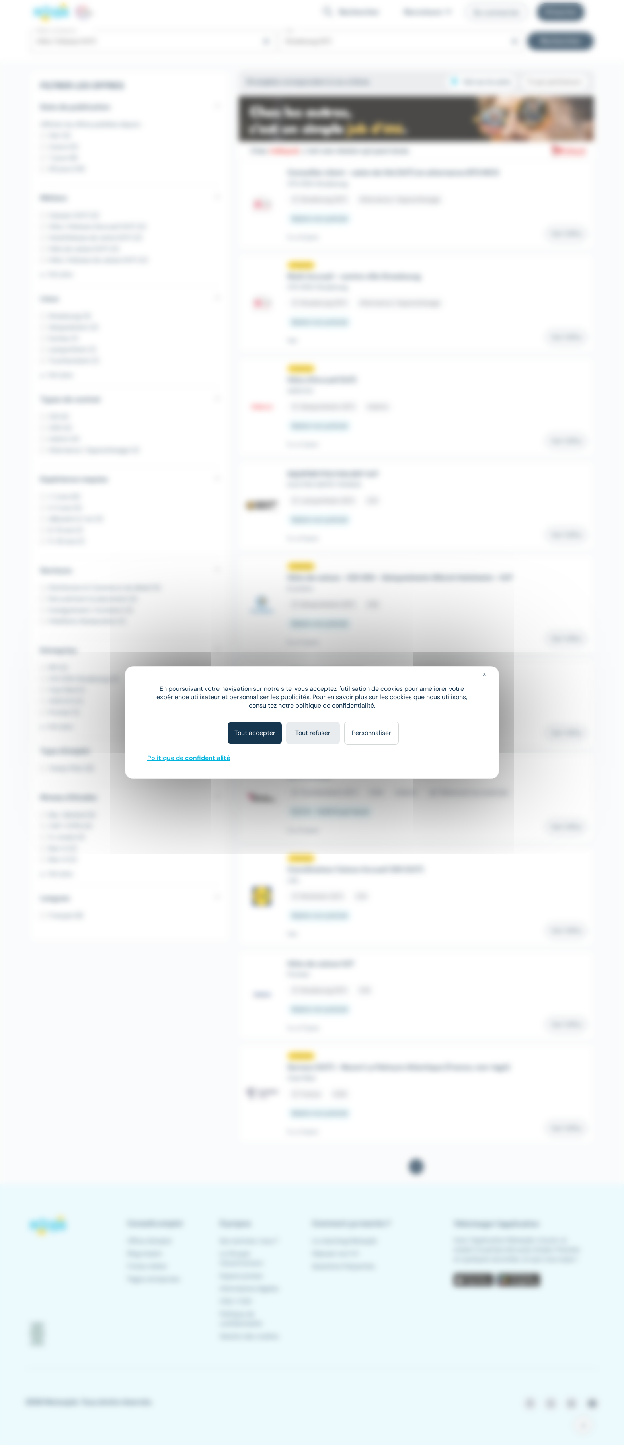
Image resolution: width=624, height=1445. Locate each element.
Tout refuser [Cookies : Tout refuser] (312, 733)
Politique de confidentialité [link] (188, 758)
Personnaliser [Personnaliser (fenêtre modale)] (371, 733)
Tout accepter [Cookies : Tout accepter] (254, 733)
